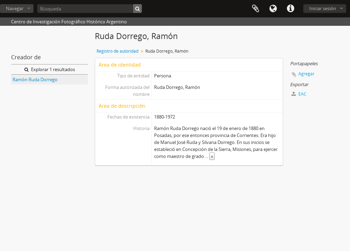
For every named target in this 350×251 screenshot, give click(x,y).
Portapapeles (255, 8)
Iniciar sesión (322, 8)
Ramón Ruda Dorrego (35, 79)
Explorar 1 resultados (49, 69)
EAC (298, 94)
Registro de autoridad (117, 51)
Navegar (14, 8)
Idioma (273, 8)
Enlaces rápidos (290, 8)
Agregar (306, 74)
